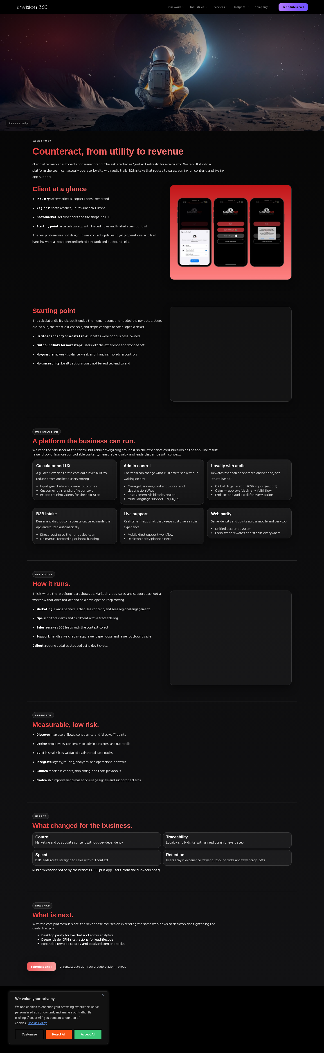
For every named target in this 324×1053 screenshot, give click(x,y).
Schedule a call (293, 7)
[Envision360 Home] (32, 6)
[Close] (103, 995)
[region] (58, 1017)
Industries (199, 7)
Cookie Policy (37, 1023)
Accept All (88, 1034)
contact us (70, 966)
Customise (29, 1034)
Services (221, 7)
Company (263, 7)
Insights (241, 7)
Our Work (176, 7)
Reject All (58, 1034)
